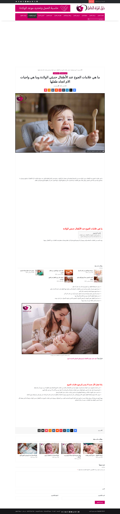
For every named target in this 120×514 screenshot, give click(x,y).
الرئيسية (80, 70)
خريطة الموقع (18, 511)
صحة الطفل (56, 73)
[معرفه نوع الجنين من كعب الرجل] (98, 272)
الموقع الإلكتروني (54, 495)
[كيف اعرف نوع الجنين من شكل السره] (69, 272)
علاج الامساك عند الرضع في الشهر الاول (28, 455)
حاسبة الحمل (49, 15)
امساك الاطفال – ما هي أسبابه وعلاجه (93, 455)
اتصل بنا (54, 511)
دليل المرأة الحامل (30, 511)
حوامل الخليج (23, 15)
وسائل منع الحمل (67, 15)
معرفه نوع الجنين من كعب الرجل (85, 270)
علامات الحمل (101, 15)
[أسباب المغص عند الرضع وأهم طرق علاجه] (98, 279)
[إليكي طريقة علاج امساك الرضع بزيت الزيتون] (71, 448)
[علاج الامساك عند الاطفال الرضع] (49, 448)
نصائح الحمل (84, 15)
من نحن (24, 511)
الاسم (103, 488)
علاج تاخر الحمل (57, 15)
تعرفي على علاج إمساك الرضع (27, 270)
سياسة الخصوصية (39, 511)
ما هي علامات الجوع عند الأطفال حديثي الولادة (90, 235)
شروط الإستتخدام (47, 511)
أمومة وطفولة (32, 15)
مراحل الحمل (92, 15)
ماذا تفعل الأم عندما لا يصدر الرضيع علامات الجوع (90, 236)
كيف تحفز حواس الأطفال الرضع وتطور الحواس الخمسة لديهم (82, 358)
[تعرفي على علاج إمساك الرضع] (39, 272)
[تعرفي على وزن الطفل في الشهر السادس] (69, 279)
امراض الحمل (76, 15)
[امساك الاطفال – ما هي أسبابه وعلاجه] (92, 448)
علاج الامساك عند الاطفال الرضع (52, 455)
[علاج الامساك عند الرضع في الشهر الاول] (27, 448)
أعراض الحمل (41, 15)
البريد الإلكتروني (101, 495)
